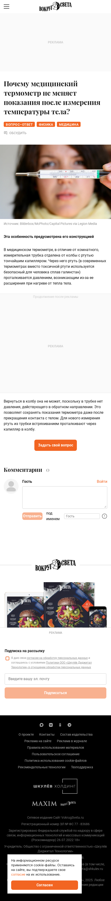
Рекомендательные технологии (41, 767)
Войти (102, 481)
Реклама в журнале (72, 741)
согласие (18, 874)
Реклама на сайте (37, 741)
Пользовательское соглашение (55, 754)
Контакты (47, 734)
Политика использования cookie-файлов (56, 760)
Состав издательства (76, 734)
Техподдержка (82, 767)
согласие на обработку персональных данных (57, 658)
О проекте (26, 734)
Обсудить (15, 133)
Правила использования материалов (55, 747)
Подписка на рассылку (25, 651)
